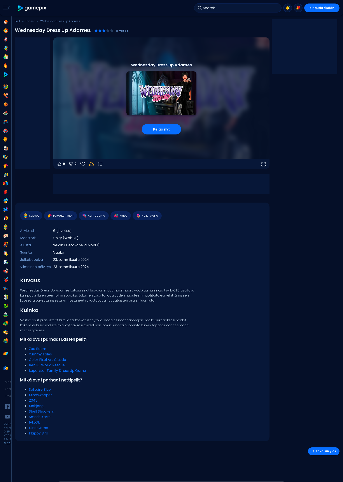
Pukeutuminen (60, 215)
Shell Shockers (41, 411)
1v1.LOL (34, 422)
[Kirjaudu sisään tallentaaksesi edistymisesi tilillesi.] (91, 164)
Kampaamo (93, 215)
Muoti (120, 215)
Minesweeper (40, 394)
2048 (33, 400)
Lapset (30, 21)
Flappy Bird (38, 433)
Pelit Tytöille (147, 215)
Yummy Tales (40, 354)
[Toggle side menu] (5, 7)
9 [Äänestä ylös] (61, 164)
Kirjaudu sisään (322, 8)
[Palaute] (100, 164)
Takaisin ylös (324, 451)
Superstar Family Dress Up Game (57, 370)
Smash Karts (40, 416)
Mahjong (36, 405)
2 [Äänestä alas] (72, 164)
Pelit (17, 21)
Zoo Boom (37, 348)
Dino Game (38, 427)
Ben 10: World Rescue (47, 365)
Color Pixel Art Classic (47, 359)
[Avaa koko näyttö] (263, 164)
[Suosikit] (82, 164)
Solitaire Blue (40, 389)
